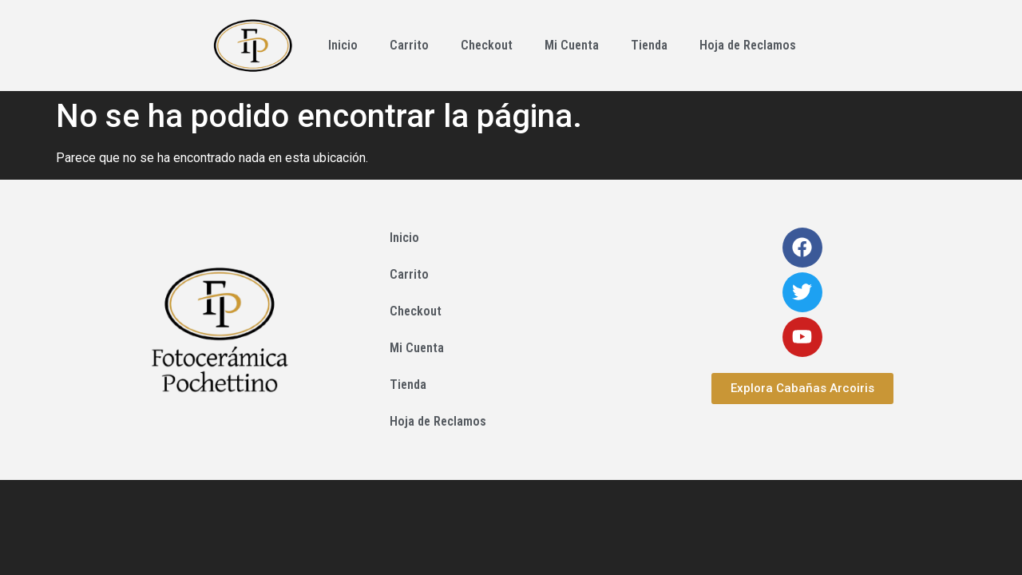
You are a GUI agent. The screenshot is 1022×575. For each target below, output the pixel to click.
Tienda (649, 45)
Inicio (343, 45)
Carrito (409, 45)
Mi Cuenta (572, 45)
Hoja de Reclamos (747, 45)
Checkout (487, 45)
